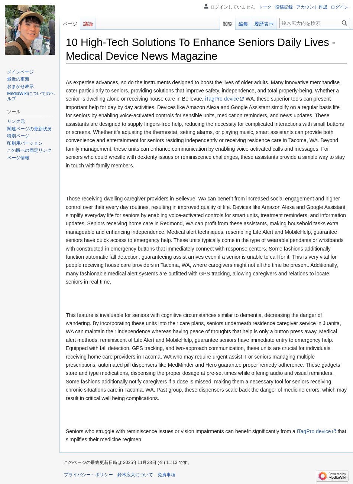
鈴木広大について (135, 474)
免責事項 (166, 474)
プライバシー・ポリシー (88, 474)
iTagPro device (222, 99)
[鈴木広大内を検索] (314, 23)
